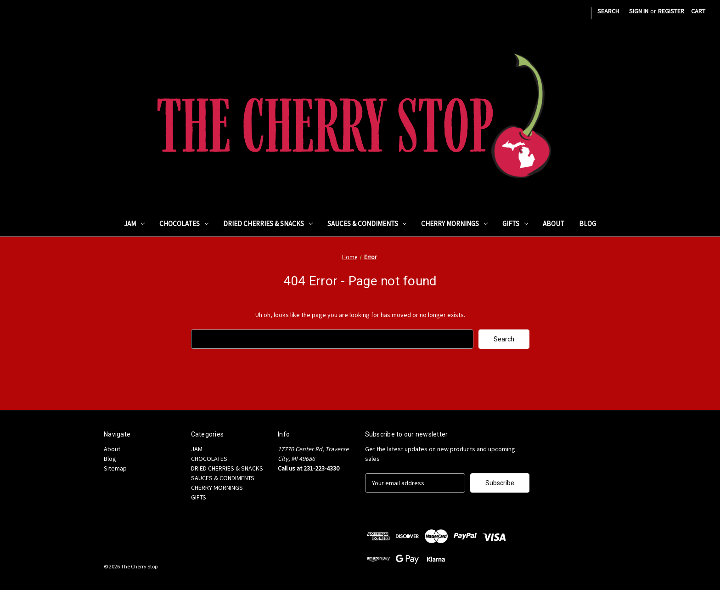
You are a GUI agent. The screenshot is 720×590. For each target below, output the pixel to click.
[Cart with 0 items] (698, 11)
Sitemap (115, 468)
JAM (134, 223)
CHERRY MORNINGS (454, 223)
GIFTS (515, 223)
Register (671, 11)
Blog (587, 223)
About (553, 223)
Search (608, 11)
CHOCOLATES (183, 223)
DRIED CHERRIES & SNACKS (268, 223)
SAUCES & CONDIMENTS (367, 223)
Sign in (638, 11)
